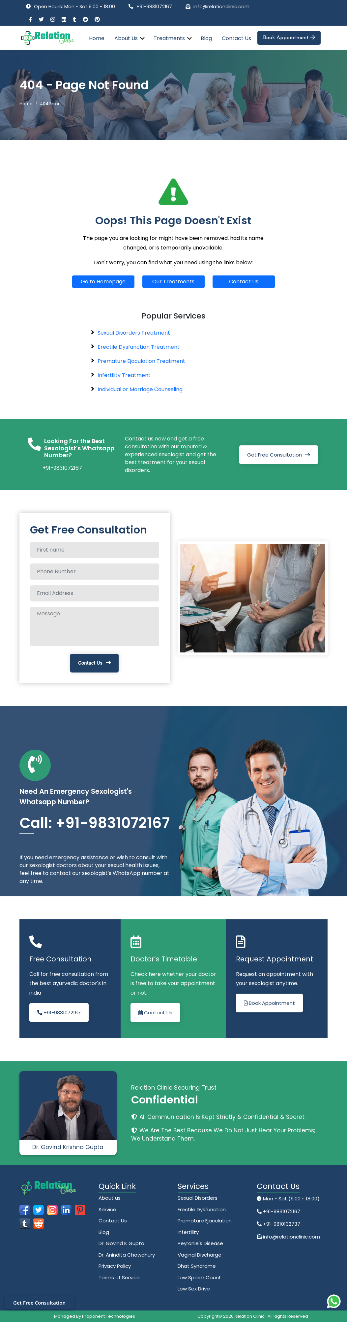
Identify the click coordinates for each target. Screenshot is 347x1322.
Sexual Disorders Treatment (134, 333)
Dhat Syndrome (197, 1266)
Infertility (188, 1232)
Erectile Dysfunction (202, 1209)
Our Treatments (173, 281)
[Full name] (94, 550)
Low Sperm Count (199, 1277)
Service (107, 1209)
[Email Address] (94, 593)
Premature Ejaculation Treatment (141, 361)
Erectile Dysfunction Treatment (139, 347)
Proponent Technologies (108, 1316)
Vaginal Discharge (199, 1254)
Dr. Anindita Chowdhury (127, 1254)
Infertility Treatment (124, 375)
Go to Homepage (103, 281)
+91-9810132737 (281, 1223)
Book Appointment (289, 37)
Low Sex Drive (194, 1288)
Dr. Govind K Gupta (121, 1243)
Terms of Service (119, 1277)
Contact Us (236, 38)
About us (110, 1197)
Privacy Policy (115, 1266)
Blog (206, 38)
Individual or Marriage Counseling (140, 389)
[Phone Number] (94, 571)
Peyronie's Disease (200, 1243)
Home (96, 38)
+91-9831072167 (154, 6)
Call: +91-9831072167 (94, 823)
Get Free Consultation (274, 454)
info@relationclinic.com (221, 6)
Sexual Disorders (197, 1197)
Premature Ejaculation (205, 1220)
